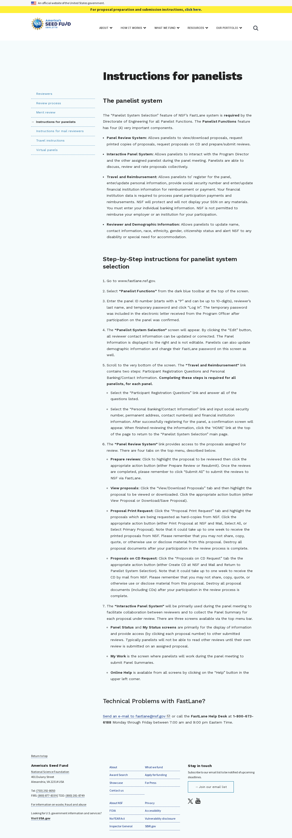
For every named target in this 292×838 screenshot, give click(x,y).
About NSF (116, 803)
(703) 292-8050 (45, 791)
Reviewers (44, 94)
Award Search (119, 775)
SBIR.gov (150, 826)
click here (193, 9)
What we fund (154, 767)
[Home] (51, 24)
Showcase (116, 783)
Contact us (117, 790)
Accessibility (153, 810)
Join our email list (213, 787)
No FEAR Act (117, 818)
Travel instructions (50, 140)
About (113, 767)
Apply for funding (156, 775)
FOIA (113, 810)
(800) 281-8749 (75, 795)
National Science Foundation (50, 772)
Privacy (150, 803)
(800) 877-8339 (47, 795)
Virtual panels (47, 150)
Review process (48, 103)
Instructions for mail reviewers (60, 131)
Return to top (39, 756)
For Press (150, 783)
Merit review (45, 112)
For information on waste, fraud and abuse (58, 804)
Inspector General (121, 826)
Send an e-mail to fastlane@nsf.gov (134, 716)
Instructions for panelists (55, 122)
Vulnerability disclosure (160, 818)
